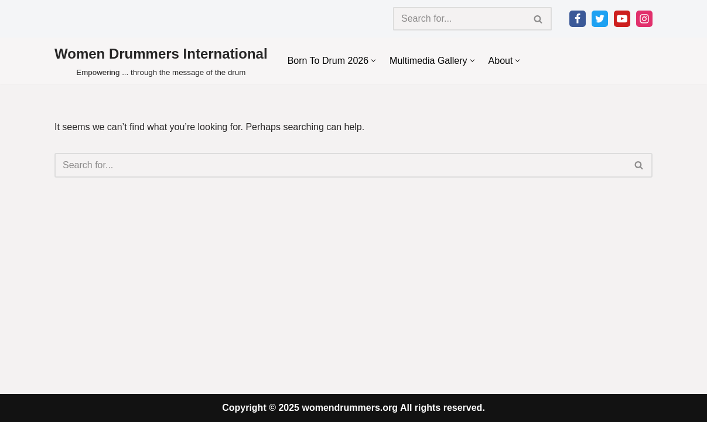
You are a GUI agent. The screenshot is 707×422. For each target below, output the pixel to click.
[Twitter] (600, 19)
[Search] (459, 18)
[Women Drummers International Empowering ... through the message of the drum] (161, 60)
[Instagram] (644, 19)
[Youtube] (622, 19)
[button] (373, 61)
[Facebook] (577, 19)
